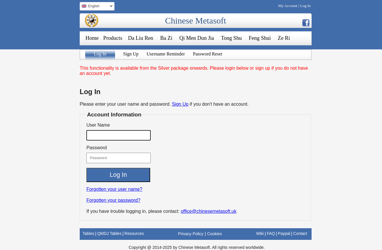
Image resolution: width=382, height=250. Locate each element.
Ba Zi (166, 38)
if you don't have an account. (219, 104)
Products (112, 38)
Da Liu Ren (140, 38)
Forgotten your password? (113, 200)
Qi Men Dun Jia (196, 38)
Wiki (260, 233)
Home (92, 38)
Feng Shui (260, 38)
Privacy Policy (190, 233)
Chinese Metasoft (195, 20)
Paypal (284, 233)
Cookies (214, 233)
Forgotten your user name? (114, 189)
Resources (134, 233)
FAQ (271, 233)
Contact (300, 233)
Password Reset (207, 53)
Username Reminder (166, 53)
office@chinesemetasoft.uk (209, 211)
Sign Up (131, 53)
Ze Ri (284, 38)
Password (96, 147)
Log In (305, 5)
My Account (287, 5)
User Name (98, 125)
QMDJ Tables (109, 233)
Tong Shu (231, 38)
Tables (88, 233)
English (96, 7)
